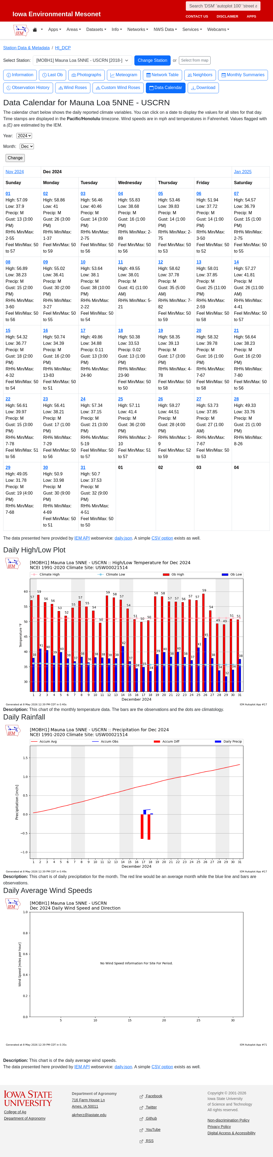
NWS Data (164, 29)
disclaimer (227, 16)
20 (198, 330)
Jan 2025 (243, 171)
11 (120, 262)
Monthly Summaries (243, 75)
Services (190, 29)
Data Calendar (165, 87)
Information (20, 75)
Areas (72, 29)
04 (120, 193)
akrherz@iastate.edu (89, 1115)
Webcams (216, 29)
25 (120, 399)
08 (8, 262)
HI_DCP (63, 48)
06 (198, 193)
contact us (197, 16)
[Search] (223, 6)
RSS (147, 1141)
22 (8, 399)
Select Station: (17, 60)
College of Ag (15, 1112)
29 (8, 467)
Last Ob (52, 75)
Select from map (194, 60)
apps (251, 16)
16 (45, 330)
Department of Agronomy (25, 1118)
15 (8, 330)
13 (198, 262)
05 (160, 193)
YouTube (150, 1130)
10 (83, 262)
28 (236, 399)
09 (45, 262)
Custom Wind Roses (118, 87)
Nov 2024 (15, 171)
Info (115, 29)
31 (83, 467)
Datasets (94, 29)
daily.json (123, 538)
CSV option (162, 538)
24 (83, 399)
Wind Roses (73, 87)
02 (45, 193)
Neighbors (200, 75)
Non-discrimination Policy (229, 1120)
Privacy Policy (219, 1126)
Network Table (162, 75)
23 (45, 399)
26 (160, 399)
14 (236, 262)
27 (198, 399)
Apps (53, 29)
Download (203, 87)
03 (83, 193)
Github (148, 1119)
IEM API (82, 538)
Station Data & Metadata (26, 48)
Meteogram (123, 75)
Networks (136, 29)
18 (120, 330)
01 (8, 193)
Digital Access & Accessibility (232, 1133)
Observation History (28, 87)
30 (45, 467)
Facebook (151, 1096)
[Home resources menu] (38, 30)
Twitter (148, 1107)
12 (160, 262)
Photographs (86, 75)
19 (160, 330)
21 (236, 330)
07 (236, 193)
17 (83, 330)
